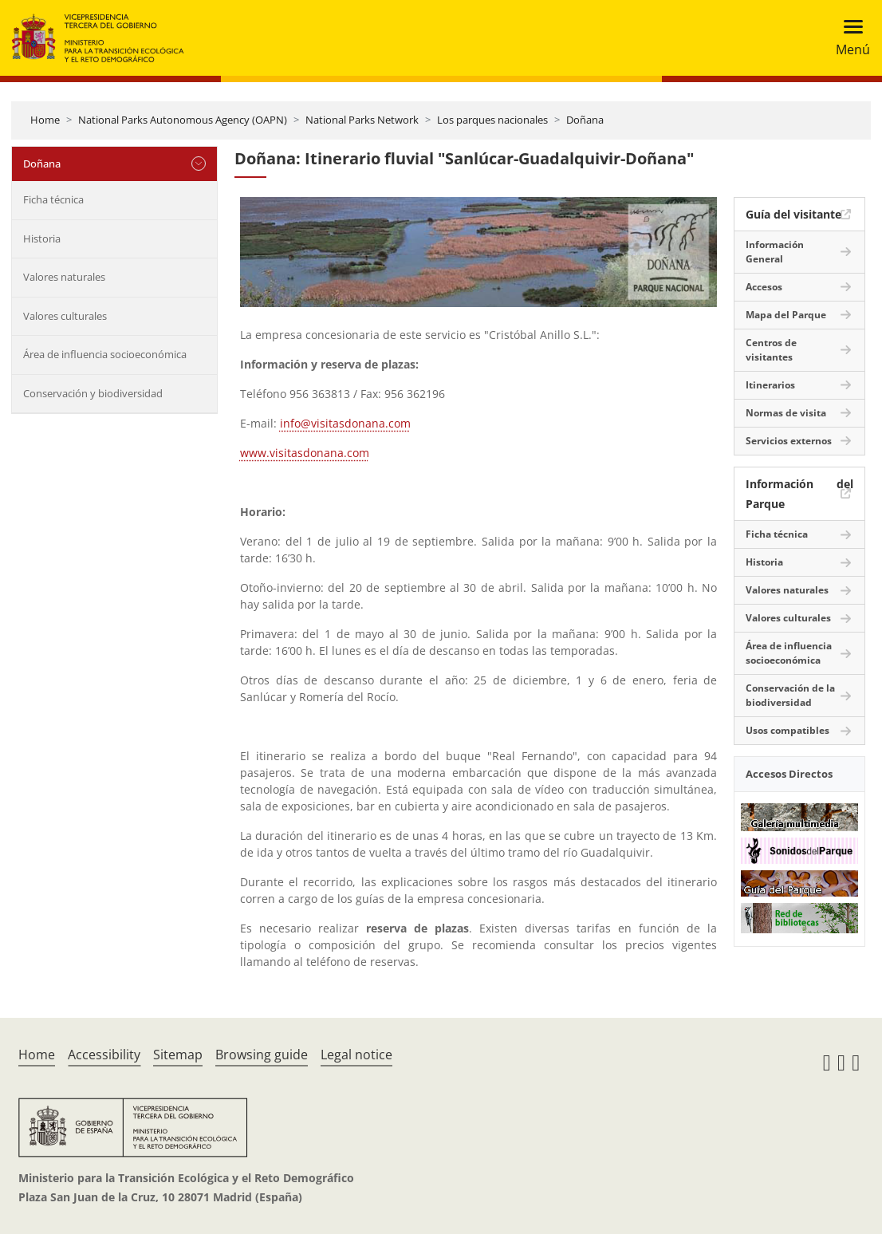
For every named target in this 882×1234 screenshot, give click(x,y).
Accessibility (104, 1054)
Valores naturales (64, 277)
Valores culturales (65, 316)
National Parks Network (362, 119)
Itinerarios (770, 385)
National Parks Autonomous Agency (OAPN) (182, 119)
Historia (42, 238)
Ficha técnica (53, 199)
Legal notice (356, 1054)
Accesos (764, 287)
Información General (775, 252)
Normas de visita (786, 413)
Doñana (585, 119)
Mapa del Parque (786, 314)
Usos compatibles (787, 730)
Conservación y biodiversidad (93, 393)
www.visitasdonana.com (304, 452)
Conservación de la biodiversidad (790, 695)
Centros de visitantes (771, 350)
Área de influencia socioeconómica (105, 354)
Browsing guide (261, 1054)
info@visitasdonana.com (345, 423)
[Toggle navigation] (848, 38)
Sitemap (178, 1054)
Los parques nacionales (492, 119)
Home (45, 119)
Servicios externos (789, 440)
